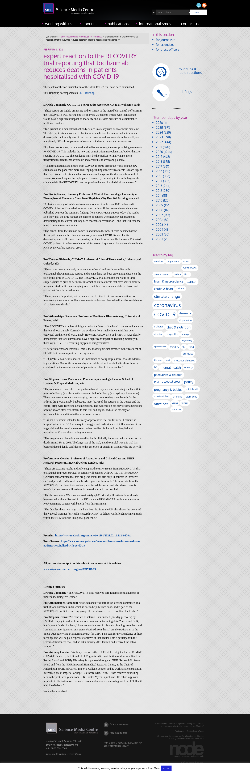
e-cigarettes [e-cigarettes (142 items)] (172, 334)
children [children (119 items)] (181, 288)
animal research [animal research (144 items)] (162, 274)
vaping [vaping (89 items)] (175, 403)
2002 (159, 239)
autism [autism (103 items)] (177, 274)
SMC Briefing (86, 92)
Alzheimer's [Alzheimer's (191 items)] (190, 268)
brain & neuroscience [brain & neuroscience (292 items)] (168, 281)
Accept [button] (166, 768)
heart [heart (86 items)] (168, 360)
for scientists (165, 44)
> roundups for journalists (90, 36)
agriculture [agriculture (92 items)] (159, 261)
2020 (159, 152)
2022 (159, 142)
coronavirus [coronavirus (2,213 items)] (167, 305)
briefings (185, 91)
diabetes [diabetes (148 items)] (158, 326)
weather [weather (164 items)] (176, 409)
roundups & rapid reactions (190, 71)
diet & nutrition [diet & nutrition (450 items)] (179, 327)
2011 (158, 195)
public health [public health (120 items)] (192, 389)
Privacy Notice (74, 754)
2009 (159, 205)
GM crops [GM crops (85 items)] (158, 360)
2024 (159, 132)
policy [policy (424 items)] (188, 382)
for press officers (167, 49)
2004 (159, 229)
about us (90, 23)
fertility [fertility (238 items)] (174, 347)
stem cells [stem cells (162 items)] (191, 396)
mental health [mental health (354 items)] (171, 367)
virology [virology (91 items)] (184, 403)
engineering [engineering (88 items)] (187, 340)
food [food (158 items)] (191, 346)
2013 (159, 186)
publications (118, 23)
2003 (159, 234)
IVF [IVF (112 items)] (155, 367)
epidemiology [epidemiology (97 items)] (160, 346)
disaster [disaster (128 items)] (158, 334)
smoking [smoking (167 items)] (177, 396)
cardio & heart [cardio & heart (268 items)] (163, 289)
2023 (159, 137)
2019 (159, 157)
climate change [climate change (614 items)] (167, 296)
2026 (159, 123)
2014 (159, 181)
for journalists (165, 40)
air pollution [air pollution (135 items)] (173, 261)
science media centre (68, 36)
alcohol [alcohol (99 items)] (186, 261)
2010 (159, 200)
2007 (159, 215)
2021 (159, 147)
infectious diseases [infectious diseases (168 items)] (184, 360)
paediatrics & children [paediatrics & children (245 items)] (168, 375)
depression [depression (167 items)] (185, 320)
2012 (159, 191)
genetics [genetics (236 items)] (187, 353)
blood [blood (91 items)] (186, 274)
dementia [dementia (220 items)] (185, 313)
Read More (154, 768)
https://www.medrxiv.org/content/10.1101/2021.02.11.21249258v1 (93, 535)
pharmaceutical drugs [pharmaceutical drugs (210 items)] (167, 381)
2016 (159, 171)
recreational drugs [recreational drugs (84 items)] (161, 396)
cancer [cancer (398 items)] (192, 281)
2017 (159, 166)
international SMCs (155, 23)
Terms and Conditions (56, 754)
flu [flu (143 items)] (183, 346)
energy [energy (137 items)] (185, 334)
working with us (58, 23)
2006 (159, 220)
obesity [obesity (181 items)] (188, 367)
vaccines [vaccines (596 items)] (161, 404)
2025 (159, 127)
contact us (190, 23)
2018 (159, 161)
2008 (159, 210)
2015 (159, 176)
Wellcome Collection (128, 743)
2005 (159, 225)
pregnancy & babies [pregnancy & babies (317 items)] (168, 389)
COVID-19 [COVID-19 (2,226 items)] (165, 314)
